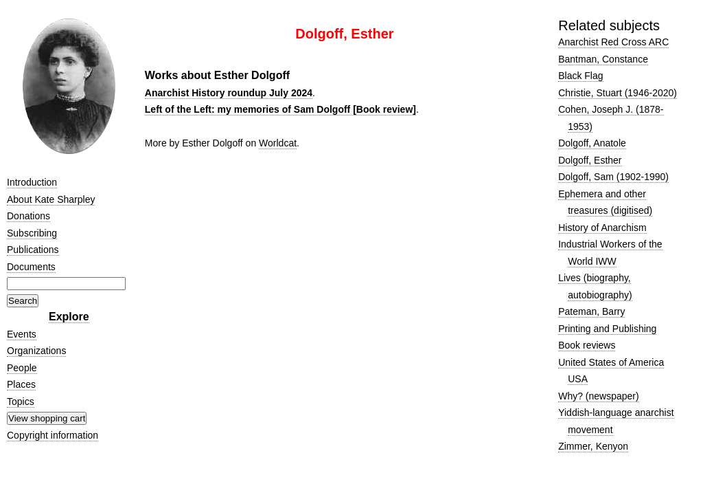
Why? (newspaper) (598, 396)
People (22, 367)
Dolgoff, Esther (589, 160)
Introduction (32, 182)
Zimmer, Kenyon (593, 446)
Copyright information (52, 435)
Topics (20, 401)
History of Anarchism (602, 227)
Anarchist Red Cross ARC (613, 41)
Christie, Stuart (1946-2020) (617, 92)
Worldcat (278, 143)
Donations (28, 215)
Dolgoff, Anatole (592, 143)
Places (21, 384)
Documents (31, 266)
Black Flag (580, 75)
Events (21, 334)
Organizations (36, 350)
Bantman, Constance (603, 59)
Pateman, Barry (591, 311)
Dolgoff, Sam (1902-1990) (613, 176)
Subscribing (32, 233)
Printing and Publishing (607, 328)
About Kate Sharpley (51, 199)
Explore (69, 316)
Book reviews (586, 345)
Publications (33, 249)
